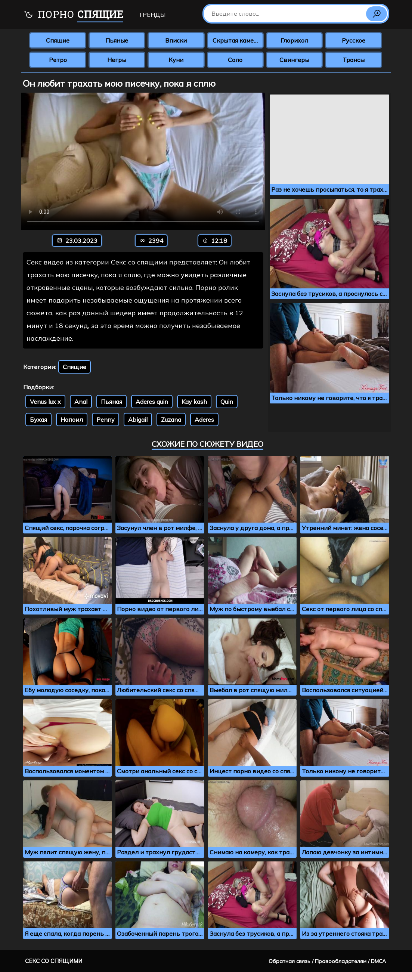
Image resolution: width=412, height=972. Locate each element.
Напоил (72, 419)
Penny (105, 419)
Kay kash (194, 401)
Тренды (152, 14)
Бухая (38, 419)
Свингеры (294, 60)
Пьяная (111, 401)
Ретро (58, 60)
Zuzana (171, 419)
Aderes (204, 419)
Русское (353, 40)
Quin (226, 401)
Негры (116, 60)
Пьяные (116, 40)
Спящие (57, 40)
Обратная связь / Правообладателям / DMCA (327, 961)
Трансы (354, 60)
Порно (73, 15)
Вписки (176, 40)
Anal (80, 401)
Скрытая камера (237, 40)
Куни (175, 60)
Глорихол (294, 40)
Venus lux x (45, 401)
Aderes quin (152, 401)
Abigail (138, 419)
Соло (235, 60)
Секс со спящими (53, 961)
